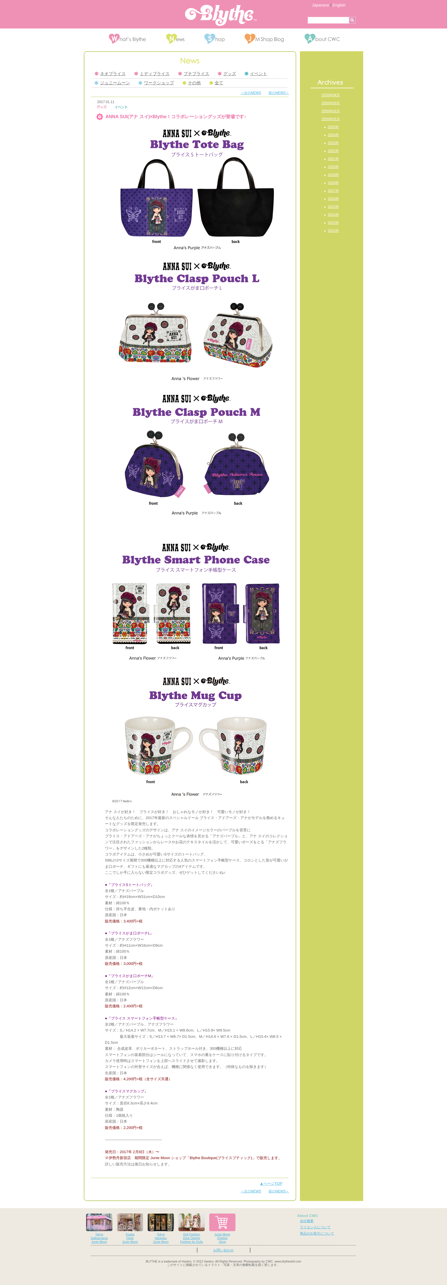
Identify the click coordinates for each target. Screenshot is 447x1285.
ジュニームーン (112, 83)
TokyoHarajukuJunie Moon (161, 1228)
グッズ (227, 73)
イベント (256, 73)
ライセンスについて (315, 1227)
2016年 (333, 199)
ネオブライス (110, 73)
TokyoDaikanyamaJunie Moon (99, 1228)
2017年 (333, 191)
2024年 (333, 135)
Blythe (221, 15)
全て (216, 83)
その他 (191, 83)
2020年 (333, 167)
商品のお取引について (317, 1233)
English (339, 5)
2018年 (333, 183)
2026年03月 (331, 103)
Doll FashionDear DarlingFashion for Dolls (191, 1228)
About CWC (307, 1216)
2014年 (333, 215)
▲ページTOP (271, 1183)
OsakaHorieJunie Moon (130, 1228)
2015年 (333, 207)
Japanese (320, 5)
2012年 (333, 231)
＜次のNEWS (251, 93)
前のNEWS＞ (279, 93)
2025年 (333, 127)
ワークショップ (156, 83)
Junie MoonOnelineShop (222, 1228)
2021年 (333, 159)
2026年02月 (331, 111)
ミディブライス (152, 73)
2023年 (333, 143)
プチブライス (193, 73)
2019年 (333, 175)
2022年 (333, 151)
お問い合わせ (223, 1250)
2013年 (333, 223)
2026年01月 (331, 119)
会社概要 (307, 1221)
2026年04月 (331, 95)
